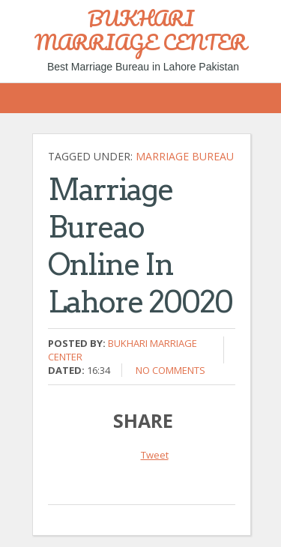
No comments (170, 370)
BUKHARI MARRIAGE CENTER (140, 29)
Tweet (155, 455)
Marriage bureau (185, 156)
